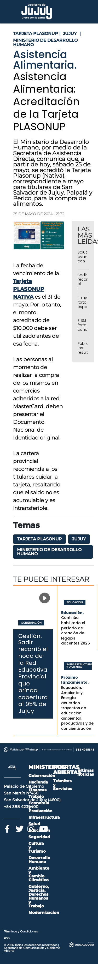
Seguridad (39, 836)
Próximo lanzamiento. (75, 680)
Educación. (72, 612)
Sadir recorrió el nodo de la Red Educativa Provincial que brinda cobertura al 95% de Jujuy (33, 676)
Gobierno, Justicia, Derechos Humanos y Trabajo (38, 896)
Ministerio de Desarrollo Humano (49, 551)
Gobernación (31, 623)
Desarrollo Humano (39, 859)
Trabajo (36, 796)
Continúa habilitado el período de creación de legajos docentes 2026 (75, 630)
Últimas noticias (85, 772)
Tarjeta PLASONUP (39, 539)
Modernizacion (43, 912)
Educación (74, 602)
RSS (7, 938)
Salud (34, 823)
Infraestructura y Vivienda (77, 665)
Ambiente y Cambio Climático (38, 874)
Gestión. (30, 636)
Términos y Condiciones (21, 931)
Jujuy (79, 539)
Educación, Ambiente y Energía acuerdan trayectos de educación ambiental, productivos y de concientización (77, 708)
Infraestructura (44, 817)
